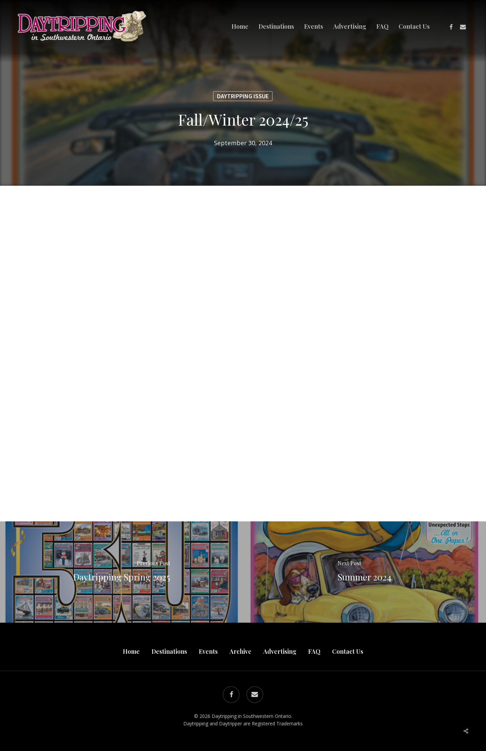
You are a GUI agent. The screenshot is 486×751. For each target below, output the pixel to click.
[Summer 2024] (364, 572)
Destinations (169, 651)
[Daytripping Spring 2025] (121, 572)
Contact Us (347, 651)
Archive (240, 651)
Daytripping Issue (243, 96)
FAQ (314, 651)
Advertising (279, 651)
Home (131, 651)
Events (208, 651)
